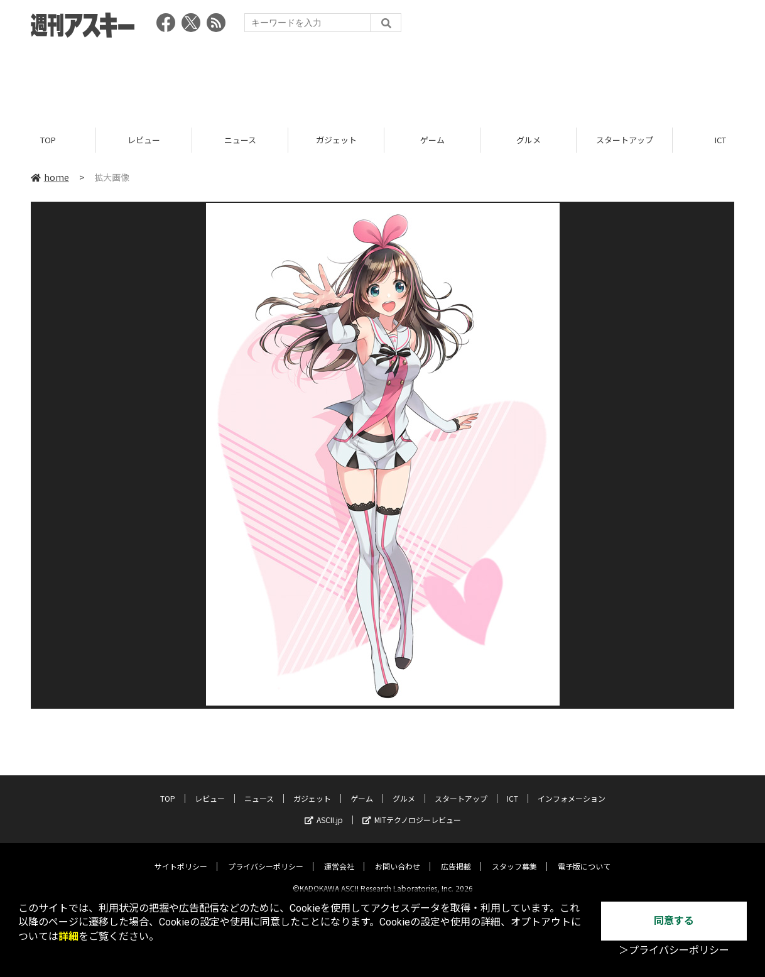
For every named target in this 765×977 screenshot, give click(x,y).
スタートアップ (624, 140)
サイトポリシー (181, 856)
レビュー (143, 140)
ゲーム (432, 140)
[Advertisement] (382, 78)
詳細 (68, 936)
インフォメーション (571, 788)
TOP (48, 140)
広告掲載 (456, 856)
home (50, 177)
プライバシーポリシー (265, 856)
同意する (674, 921)
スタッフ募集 (514, 856)
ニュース (240, 140)
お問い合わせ (397, 856)
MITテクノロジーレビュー (411, 809)
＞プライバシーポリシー (674, 950)
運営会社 (339, 856)
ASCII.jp (324, 809)
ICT (512, 788)
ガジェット (336, 140)
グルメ (528, 140)
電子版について (584, 856)
